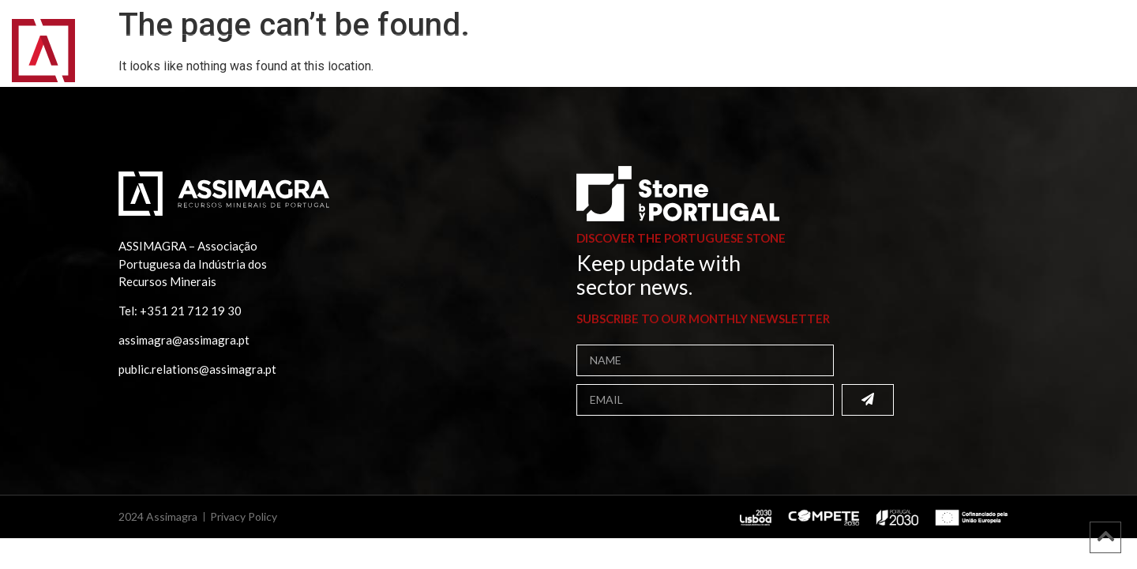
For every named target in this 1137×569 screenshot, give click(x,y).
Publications (367, 59)
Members (273, 59)
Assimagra (190, 59)
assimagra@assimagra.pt (184, 340)
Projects (461, 59)
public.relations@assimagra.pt (197, 369)
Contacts (600, 59)
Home (118, 59)
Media (529, 59)
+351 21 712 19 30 (191, 310)
